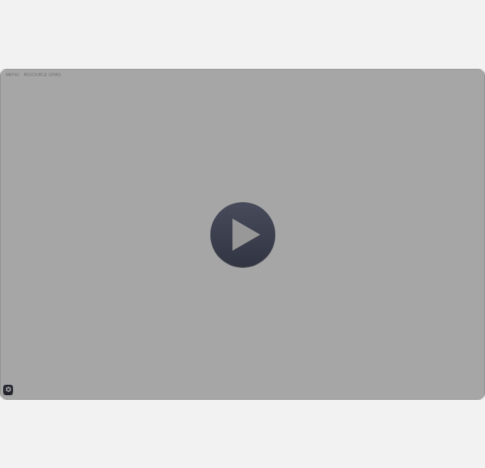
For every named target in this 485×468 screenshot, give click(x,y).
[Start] (242, 234)
